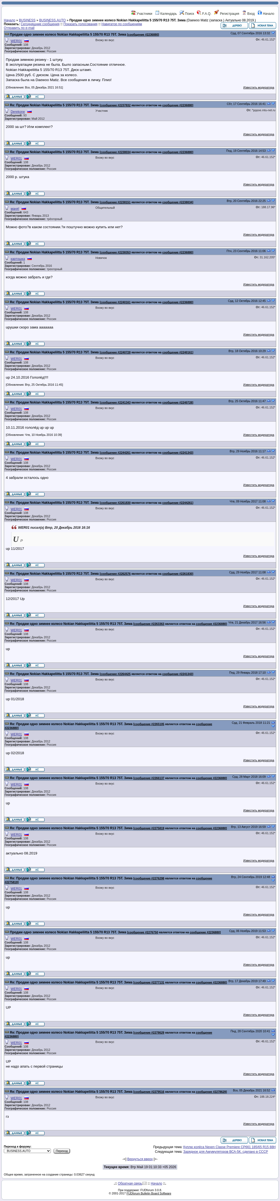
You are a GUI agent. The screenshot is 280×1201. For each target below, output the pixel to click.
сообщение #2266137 (149, 778)
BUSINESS (27, 20)
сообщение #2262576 (116, 573)
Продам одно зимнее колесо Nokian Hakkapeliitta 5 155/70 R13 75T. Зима (68, 34)
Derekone (18, 112)
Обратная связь (130, 1183)
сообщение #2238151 (116, 202)
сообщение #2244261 (116, 452)
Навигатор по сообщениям (121, 24)
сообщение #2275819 (149, 828)
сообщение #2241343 (116, 402)
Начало (266, 14)
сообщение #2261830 (116, 502)
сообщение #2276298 (149, 878)
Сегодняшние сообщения (40, 24)
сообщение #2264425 (116, 674)
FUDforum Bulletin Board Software (149, 1193)
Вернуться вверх (140, 1159)
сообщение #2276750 (143, 932)
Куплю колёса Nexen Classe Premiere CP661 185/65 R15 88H (229, 1147)
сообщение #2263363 (149, 623)
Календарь (166, 14)
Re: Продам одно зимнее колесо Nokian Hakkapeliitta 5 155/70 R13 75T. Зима (71, 624)
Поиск (187, 14)
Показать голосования (80, 24)
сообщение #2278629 (149, 1032)
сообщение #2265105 (149, 724)
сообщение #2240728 (116, 352)
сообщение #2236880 (143, 34)
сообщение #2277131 (149, 982)
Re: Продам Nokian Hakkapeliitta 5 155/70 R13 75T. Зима (54, 105)
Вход (248, 14)
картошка (18, 259)
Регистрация (226, 14)
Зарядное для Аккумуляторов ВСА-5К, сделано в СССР (225, 1152)
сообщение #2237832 (116, 105)
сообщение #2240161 (116, 302)
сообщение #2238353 (116, 252)
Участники (141, 14)
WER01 (16, 41)
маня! (15, 209)
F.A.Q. (204, 14)
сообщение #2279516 (149, 1091)
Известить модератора (258, 87)
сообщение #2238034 (116, 152)
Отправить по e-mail (19, 28)
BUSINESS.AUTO (52, 20)
